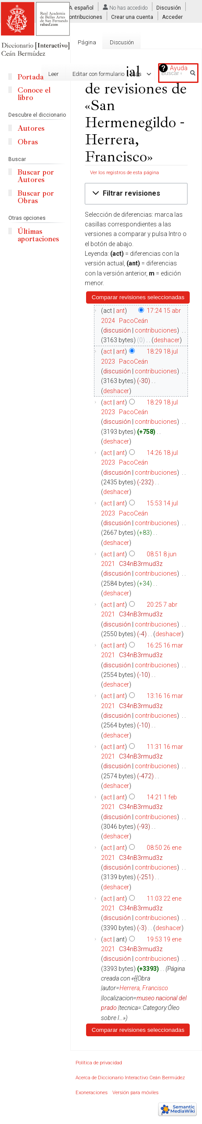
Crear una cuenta (132, 17)
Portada (30, 77)
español (84, 8)
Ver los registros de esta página (124, 172)
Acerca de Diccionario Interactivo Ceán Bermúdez (130, 1078)
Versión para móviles (135, 1092)
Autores (31, 128)
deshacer (167, 340)
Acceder (172, 17)
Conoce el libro (34, 93)
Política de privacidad (99, 1063)
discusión (117, 330)
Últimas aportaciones (38, 235)
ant (120, 310)
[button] (136, 193)
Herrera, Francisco (143, 988)
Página (87, 42)
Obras (28, 142)
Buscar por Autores (36, 175)
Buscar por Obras (36, 197)
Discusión (168, 8)
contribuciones (156, 330)
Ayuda (179, 68)
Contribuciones (83, 17)
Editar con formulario (89, 74)
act (107, 351)
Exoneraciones (92, 1092)
